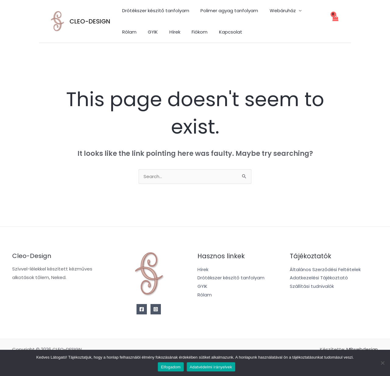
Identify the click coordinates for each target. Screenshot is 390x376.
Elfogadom (170, 367)
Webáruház (277, 10)
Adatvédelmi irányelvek (211, 367)
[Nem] (382, 363)
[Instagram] (156, 309)
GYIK (126, 32)
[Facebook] (141, 309)
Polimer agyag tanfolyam (226, 10)
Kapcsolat (196, 32)
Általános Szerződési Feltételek (325, 270)
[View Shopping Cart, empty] (335, 21)
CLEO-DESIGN (89, 21)
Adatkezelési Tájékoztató (319, 278)
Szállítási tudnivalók (312, 287)
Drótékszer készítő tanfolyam (154, 10)
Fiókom (168, 32)
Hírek (145, 32)
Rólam (312, 10)
